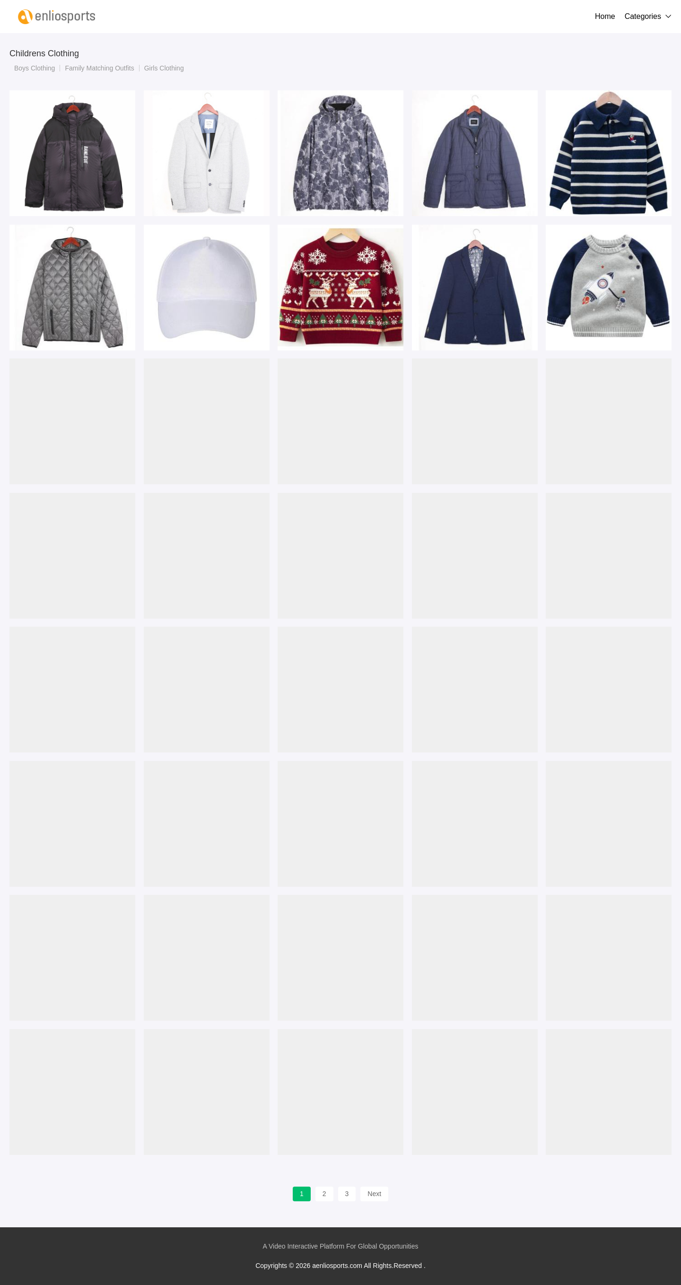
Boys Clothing (34, 68)
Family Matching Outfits (99, 68)
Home (605, 16)
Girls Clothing (164, 68)
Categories (643, 16)
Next (374, 1194)
